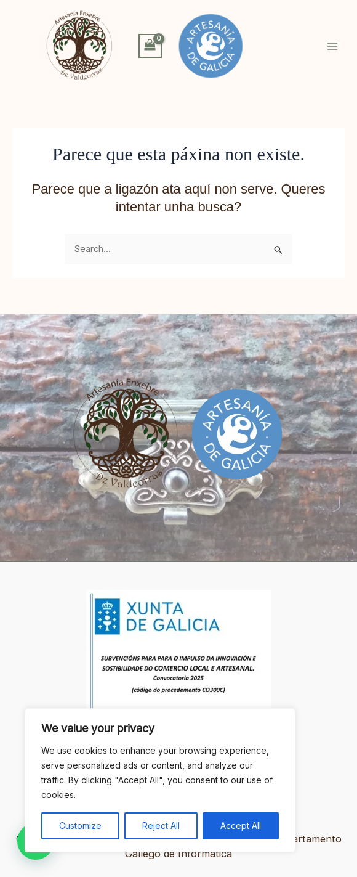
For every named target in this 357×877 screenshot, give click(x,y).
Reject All (161, 825)
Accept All (240, 825)
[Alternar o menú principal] (332, 45)
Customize (80, 825)
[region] (160, 780)
